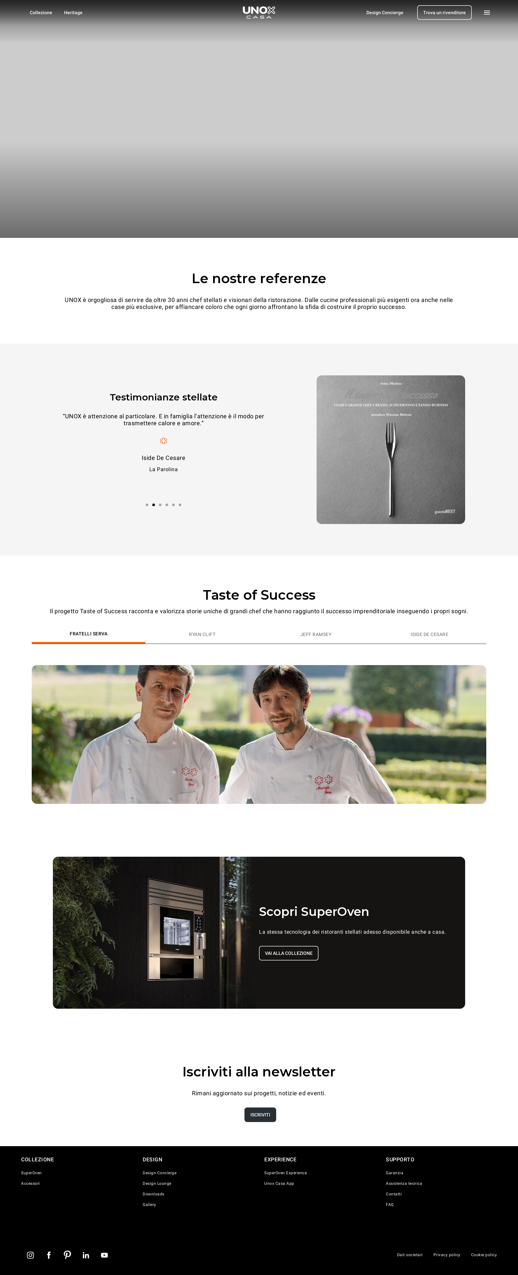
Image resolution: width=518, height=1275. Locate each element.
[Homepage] (259, 12)
